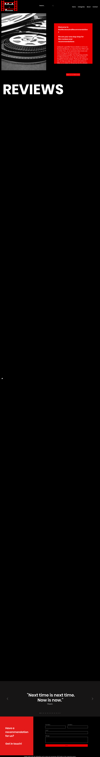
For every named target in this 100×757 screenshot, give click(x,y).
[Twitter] (2, 378)
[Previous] (7, 699)
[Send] (66, 745)
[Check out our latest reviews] (73, 74)
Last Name (70, 724)
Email (47, 730)
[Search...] (44, 5)
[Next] (92, 699)
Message (47, 735)
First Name (47, 724)
